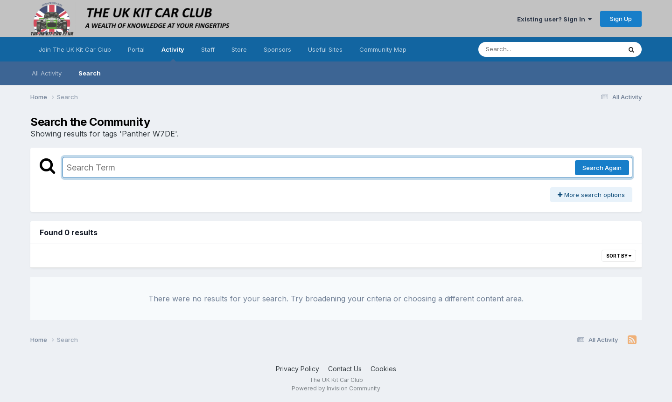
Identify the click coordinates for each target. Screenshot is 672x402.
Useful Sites (325, 49)
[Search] (524, 49)
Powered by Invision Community (336, 388)
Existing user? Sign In (554, 19)
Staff (208, 49)
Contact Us (345, 369)
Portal (136, 49)
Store (239, 49)
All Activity (47, 73)
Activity (172, 53)
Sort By (618, 256)
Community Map (382, 49)
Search (89, 73)
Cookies (383, 369)
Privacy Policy (297, 369)
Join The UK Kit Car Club (75, 49)
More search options (591, 194)
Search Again (602, 167)
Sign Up (621, 18)
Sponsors (277, 49)
